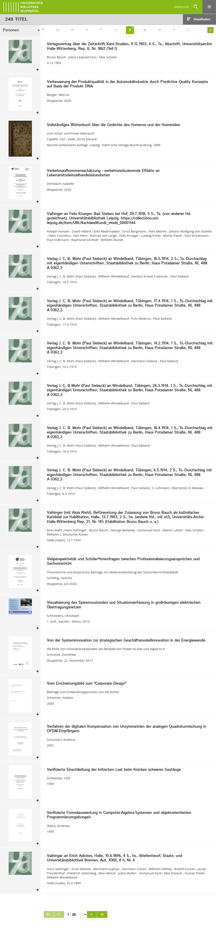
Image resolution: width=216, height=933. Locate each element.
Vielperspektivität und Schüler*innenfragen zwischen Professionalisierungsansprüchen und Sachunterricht (123, 561)
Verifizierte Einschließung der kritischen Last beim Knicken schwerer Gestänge (114, 770)
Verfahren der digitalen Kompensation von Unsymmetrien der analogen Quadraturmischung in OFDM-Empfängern (126, 729)
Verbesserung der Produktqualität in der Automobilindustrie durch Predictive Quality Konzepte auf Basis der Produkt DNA (127, 84)
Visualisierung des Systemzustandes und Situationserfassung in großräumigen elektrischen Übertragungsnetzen (123, 605)
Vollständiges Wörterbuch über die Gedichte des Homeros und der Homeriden (113, 125)
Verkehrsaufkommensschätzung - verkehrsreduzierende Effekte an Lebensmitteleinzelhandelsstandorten (103, 173)
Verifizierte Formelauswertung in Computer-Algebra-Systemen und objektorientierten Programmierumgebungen (119, 815)
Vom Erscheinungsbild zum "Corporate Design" (86, 683)
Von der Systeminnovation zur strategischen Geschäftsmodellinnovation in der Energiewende (126, 640)
